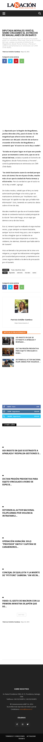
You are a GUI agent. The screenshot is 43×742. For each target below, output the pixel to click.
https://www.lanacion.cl (21, 323)
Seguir (36, 411)
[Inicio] (21, 680)
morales (27, 273)
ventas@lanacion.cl (26, 709)
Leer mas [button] (21, 615)
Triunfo (21, 739)
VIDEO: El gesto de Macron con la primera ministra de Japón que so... (21, 603)
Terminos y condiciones (15, 736)
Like (37, 406)
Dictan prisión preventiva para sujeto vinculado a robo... (27, 350)
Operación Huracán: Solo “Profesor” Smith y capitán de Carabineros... (19, 544)
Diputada (12, 273)
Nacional (6, 344)
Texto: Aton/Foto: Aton (18, 270)
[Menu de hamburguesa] (4, 13)
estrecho (20, 273)
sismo (34, 273)
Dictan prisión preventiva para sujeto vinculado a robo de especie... (20, 482)
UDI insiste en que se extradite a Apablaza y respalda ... (26, 339)
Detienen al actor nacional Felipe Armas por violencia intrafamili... (18, 513)
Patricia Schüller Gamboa (11, 52)
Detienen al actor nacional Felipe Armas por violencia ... (28, 360)
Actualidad (31, 736)
